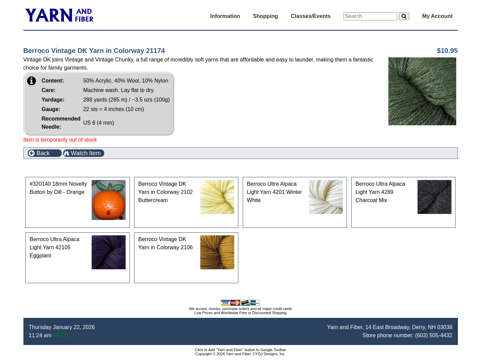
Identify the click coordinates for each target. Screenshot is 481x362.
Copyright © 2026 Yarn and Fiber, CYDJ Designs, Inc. (241, 354)
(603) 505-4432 (433, 335)
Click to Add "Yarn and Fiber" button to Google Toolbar (240, 350)
